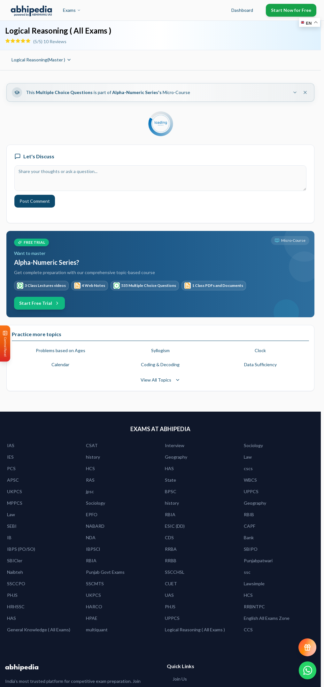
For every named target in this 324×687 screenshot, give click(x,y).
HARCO (94, 606)
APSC (13, 480)
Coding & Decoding (160, 364)
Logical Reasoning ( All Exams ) (195, 629)
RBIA (170, 514)
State (170, 480)
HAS (169, 468)
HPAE (91, 618)
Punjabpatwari (258, 560)
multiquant (97, 629)
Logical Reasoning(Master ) (42, 59)
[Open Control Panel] (5, 344)
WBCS (250, 480)
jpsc (90, 491)
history (93, 457)
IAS (10, 445)
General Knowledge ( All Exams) (38, 629)
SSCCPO (16, 583)
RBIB (249, 514)
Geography (176, 457)
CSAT (92, 445)
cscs (248, 468)
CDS (169, 537)
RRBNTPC (254, 606)
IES (10, 457)
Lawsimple (254, 583)
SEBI (12, 526)
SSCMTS (95, 583)
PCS (11, 468)
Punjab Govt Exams (105, 572)
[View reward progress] (307, 647)
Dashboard (242, 10)
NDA (91, 537)
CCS (248, 629)
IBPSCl (93, 549)
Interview (174, 445)
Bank (249, 537)
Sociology (253, 445)
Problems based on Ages (60, 350)
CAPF (249, 526)
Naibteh (15, 572)
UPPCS (251, 491)
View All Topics (160, 380)
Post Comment (34, 201)
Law (248, 457)
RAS (90, 480)
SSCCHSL (174, 572)
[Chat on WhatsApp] (307, 670)
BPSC (170, 491)
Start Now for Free (291, 10)
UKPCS (14, 491)
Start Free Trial (39, 303)
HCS (90, 468)
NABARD (95, 526)
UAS (169, 595)
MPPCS (14, 503)
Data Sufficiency (260, 364)
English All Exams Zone (266, 618)
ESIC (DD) (175, 526)
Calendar (60, 364)
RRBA (171, 549)
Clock (260, 350)
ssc (247, 572)
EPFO (91, 514)
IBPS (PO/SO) (21, 549)
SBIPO (251, 549)
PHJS (12, 595)
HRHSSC (16, 606)
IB (9, 537)
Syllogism (160, 350)
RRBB (170, 560)
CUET (171, 583)
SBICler (14, 560)
